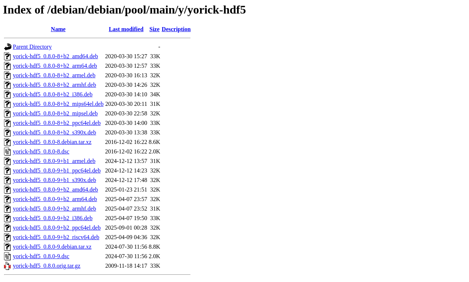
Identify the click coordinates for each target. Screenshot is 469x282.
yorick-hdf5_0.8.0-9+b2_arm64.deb (55, 199)
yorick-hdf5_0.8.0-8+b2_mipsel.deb (55, 113)
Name (58, 29)
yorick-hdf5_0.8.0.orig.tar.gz (46, 266)
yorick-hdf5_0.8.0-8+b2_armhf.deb (54, 85)
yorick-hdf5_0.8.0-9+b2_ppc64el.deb (57, 228)
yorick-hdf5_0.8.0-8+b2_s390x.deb (54, 132)
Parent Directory (32, 47)
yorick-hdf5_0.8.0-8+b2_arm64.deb (55, 66)
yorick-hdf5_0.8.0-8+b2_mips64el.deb (58, 104)
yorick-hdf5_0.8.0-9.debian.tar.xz (52, 247)
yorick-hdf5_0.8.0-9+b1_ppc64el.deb (57, 170)
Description (176, 29)
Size (154, 29)
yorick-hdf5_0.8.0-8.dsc (41, 151)
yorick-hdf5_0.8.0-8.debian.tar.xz (52, 142)
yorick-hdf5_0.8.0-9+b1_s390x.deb (54, 180)
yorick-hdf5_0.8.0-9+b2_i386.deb (52, 218)
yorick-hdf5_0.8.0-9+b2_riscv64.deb (56, 237)
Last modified (126, 29)
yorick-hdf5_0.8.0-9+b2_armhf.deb (54, 208)
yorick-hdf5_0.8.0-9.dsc (41, 256)
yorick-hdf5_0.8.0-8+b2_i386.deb (52, 94)
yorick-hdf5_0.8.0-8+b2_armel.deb (54, 75)
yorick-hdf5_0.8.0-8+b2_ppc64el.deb (57, 123)
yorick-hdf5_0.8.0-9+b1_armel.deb (54, 161)
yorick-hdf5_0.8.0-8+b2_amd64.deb (55, 56)
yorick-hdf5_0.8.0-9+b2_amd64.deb (55, 189)
